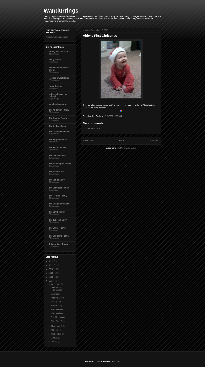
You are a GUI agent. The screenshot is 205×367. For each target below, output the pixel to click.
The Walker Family (57, 228)
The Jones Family (57, 156)
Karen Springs (55, 86)
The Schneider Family (59, 204)
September (56, 334)
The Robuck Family (58, 196)
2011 (51, 265)
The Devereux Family (59, 131)
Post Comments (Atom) (126, 148)
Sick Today (55, 294)
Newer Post (88, 140)
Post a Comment (93, 128)
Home (122, 140)
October (55, 330)
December (56, 284)
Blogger (116, 361)
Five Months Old (58, 317)
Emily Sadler (55, 60)
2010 (51, 269)
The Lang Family (56, 180)
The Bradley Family (58, 118)
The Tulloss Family (58, 220)
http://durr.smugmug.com (57, 37)
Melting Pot (56, 302)
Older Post (154, 140)
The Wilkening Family (59, 236)
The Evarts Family (57, 147)
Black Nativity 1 (57, 309)
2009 (51, 273)
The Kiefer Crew (56, 172)
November (56, 326)
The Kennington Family (60, 164)
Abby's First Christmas (56, 289)
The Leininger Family (59, 188)
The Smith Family (57, 212)
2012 (51, 261)
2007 (51, 281)
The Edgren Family (58, 139)
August (54, 338)
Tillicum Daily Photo (58, 244)
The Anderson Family (59, 110)
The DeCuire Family (58, 126)
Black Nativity (57, 313)
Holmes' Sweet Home (59, 78)
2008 (51, 277)
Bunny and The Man (58, 52)
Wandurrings (61, 10)
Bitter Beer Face (58, 321)
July (53, 341)
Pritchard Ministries (58, 104)
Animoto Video (57, 298)
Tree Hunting (56, 306)
